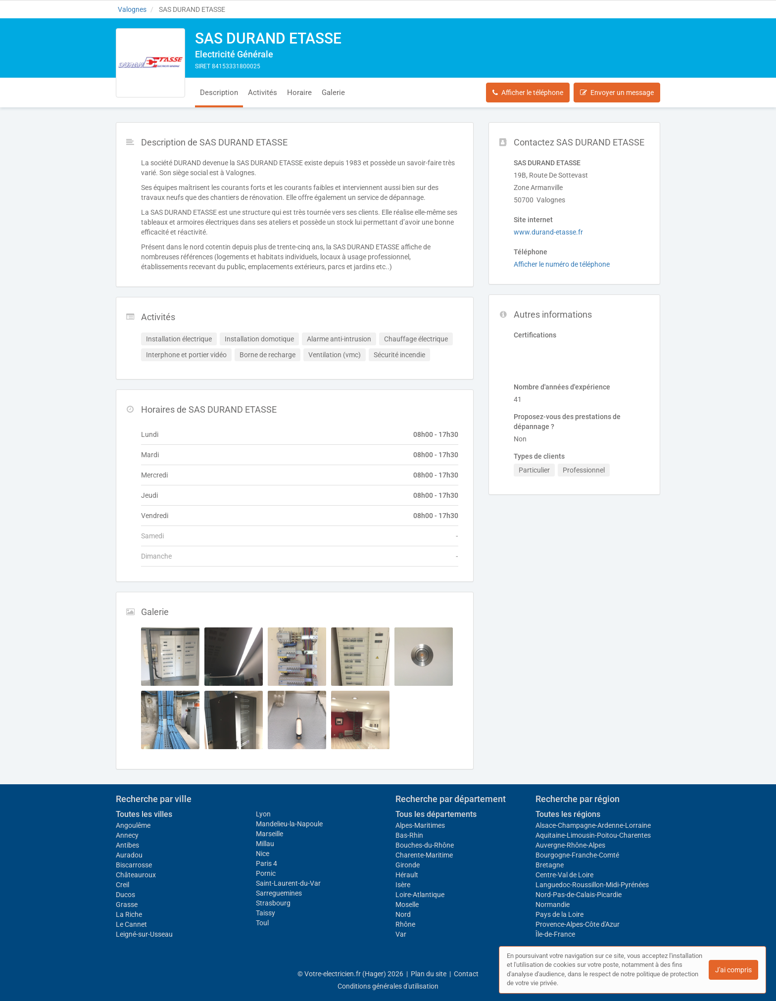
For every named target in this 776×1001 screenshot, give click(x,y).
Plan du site (428, 974)
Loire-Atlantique (419, 895)
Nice (262, 854)
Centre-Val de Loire (564, 875)
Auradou (129, 855)
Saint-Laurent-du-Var (288, 883)
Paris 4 (266, 863)
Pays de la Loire (559, 914)
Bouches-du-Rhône (424, 845)
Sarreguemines (279, 893)
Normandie (552, 904)
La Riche (129, 914)
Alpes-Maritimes (420, 825)
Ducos (125, 895)
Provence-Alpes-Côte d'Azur (577, 924)
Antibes (127, 845)
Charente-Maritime (424, 855)
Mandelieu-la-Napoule (289, 824)
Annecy (127, 835)
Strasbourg (273, 903)
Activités (262, 92)
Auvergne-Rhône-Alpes (570, 845)
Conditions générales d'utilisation (388, 986)
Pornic (266, 873)
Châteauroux (136, 875)
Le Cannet (131, 924)
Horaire (299, 92)
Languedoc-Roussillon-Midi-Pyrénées (592, 885)
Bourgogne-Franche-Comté (577, 855)
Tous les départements (436, 814)
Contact (466, 974)
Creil (122, 885)
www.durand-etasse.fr (548, 232)
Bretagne (549, 865)
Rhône (405, 924)
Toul (262, 923)
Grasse (127, 904)
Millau (265, 844)
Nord (403, 914)
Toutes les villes (144, 814)
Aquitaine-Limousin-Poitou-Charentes (593, 835)
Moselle (407, 904)
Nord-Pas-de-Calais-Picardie (578, 895)
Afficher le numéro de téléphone (562, 264)
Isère (402, 885)
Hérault (406, 875)
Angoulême (133, 825)
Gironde (407, 865)
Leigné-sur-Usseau (144, 934)
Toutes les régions (567, 814)
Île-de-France (555, 934)
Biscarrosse (134, 865)
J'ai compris (733, 970)
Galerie (333, 92)
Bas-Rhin (409, 835)
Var (400, 934)
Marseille (269, 834)
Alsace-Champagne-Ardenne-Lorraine (593, 825)
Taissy (265, 913)
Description (219, 92)
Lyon (263, 814)
